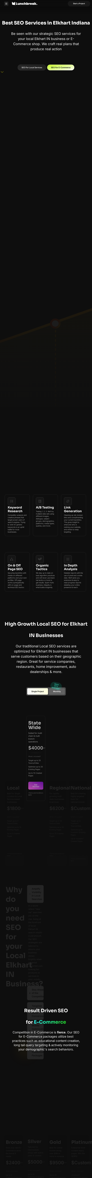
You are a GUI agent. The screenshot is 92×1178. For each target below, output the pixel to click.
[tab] (37, 691)
